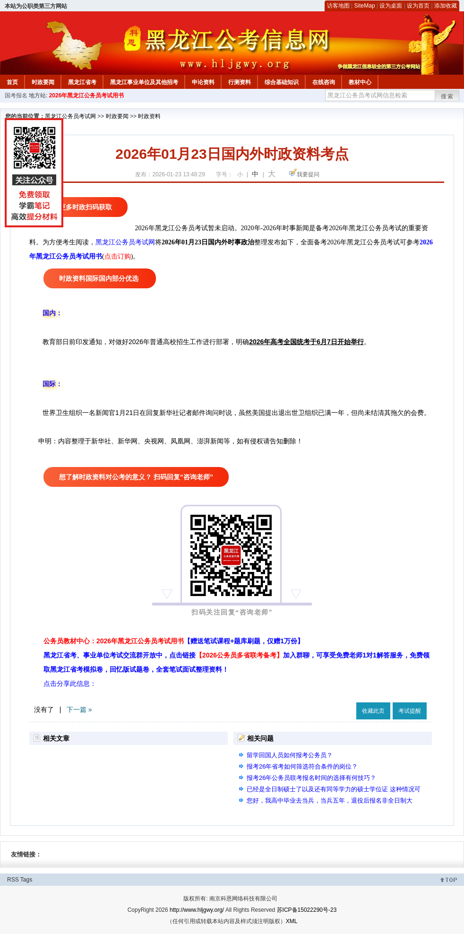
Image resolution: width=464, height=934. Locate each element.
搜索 (447, 96)
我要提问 (308, 174)
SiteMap (364, 5)
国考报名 (16, 95)
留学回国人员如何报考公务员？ (290, 755)
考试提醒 (409, 711)
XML (292, 921)
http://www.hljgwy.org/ (197, 910)
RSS (13, 879)
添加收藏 (445, 5)
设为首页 (418, 5)
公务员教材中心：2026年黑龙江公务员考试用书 (173, 641)
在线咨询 (323, 82)
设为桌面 (390, 5)
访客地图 (338, 5)
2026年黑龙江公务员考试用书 (86, 95)
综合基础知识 (282, 82)
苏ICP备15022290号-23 (307, 910)
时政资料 (149, 116)
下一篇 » (79, 709)
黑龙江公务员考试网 (70, 116)
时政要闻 (43, 82)
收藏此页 (373, 711)
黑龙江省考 (82, 82)
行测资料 (239, 82)
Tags (26, 879)
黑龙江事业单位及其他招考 (144, 82)
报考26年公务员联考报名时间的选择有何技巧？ (311, 777)
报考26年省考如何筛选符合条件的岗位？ (302, 766)
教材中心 (360, 82)
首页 (12, 82)
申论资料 (203, 82)
